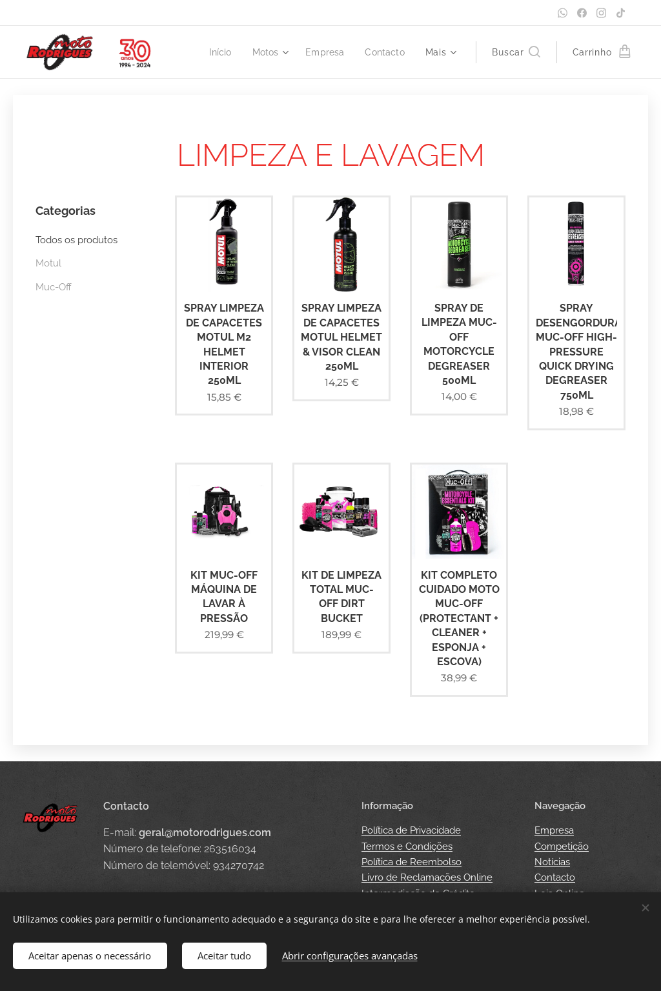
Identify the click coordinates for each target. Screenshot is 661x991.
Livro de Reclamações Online (427, 877)
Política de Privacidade (411, 830)
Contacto (554, 877)
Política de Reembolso (411, 862)
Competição (561, 846)
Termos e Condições (407, 846)
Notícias (552, 862)
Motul (48, 263)
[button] (516, 52)
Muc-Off (54, 287)
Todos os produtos (76, 240)
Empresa (554, 830)
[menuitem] (215, 52)
